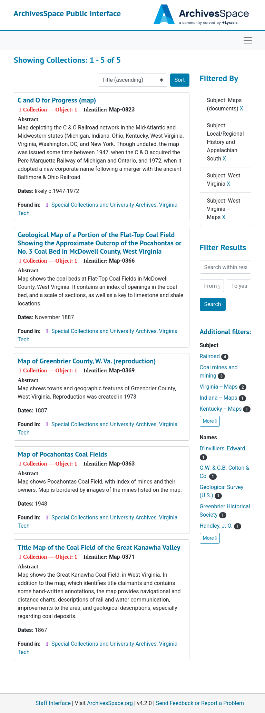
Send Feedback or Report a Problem (200, 703)
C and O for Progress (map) (57, 100)
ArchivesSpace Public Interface (67, 13)
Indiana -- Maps (223, 397)
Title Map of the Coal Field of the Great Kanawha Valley (99, 547)
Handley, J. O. (221, 525)
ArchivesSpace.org (110, 703)
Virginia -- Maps (223, 386)
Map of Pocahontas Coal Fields (62, 454)
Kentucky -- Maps (225, 409)
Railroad (214, 356)
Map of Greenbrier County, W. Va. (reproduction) (87, 360)
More (210, 421)
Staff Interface (53, 703)
